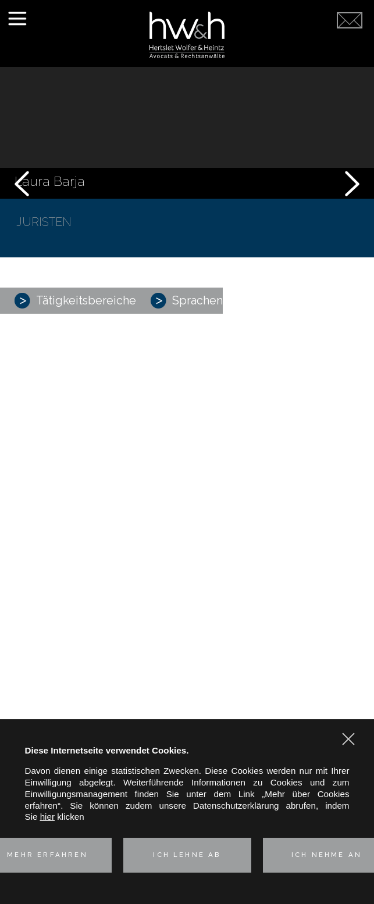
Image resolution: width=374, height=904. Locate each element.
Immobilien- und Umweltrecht (187, 469)
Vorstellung (187, 370)
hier (47, 817)
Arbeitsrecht (187, 456)
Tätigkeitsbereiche (75, 300)
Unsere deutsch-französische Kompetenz (187, 501)
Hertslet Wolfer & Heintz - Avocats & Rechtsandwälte (187, 35)
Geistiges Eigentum (187, 443)
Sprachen (187, 300)
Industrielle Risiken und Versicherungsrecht (187, 430)
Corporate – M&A (187, 404)
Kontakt (187, 541)
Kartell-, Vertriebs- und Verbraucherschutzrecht (187, 417)
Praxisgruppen (187, 389)
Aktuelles (187, 521)
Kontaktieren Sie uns (349, 48)
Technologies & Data (186, 483)
